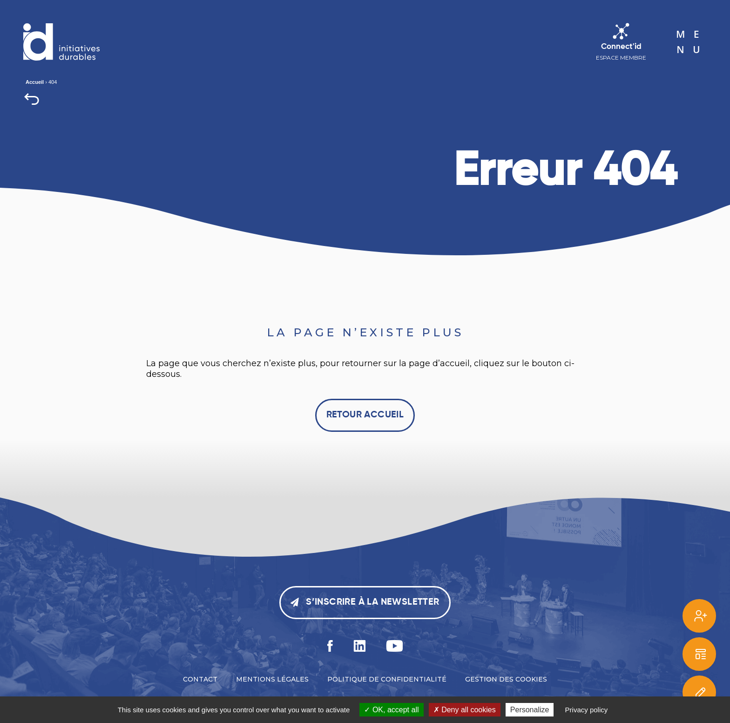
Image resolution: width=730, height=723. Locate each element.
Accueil (35, 82)
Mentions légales (272, 679)
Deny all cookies (464, 710)
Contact (200, 679)
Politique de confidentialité (386, 679)
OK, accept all (391, 710)
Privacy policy (586, 710)
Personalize (529, 710)
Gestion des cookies (506, 679)
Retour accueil (365, 415)
